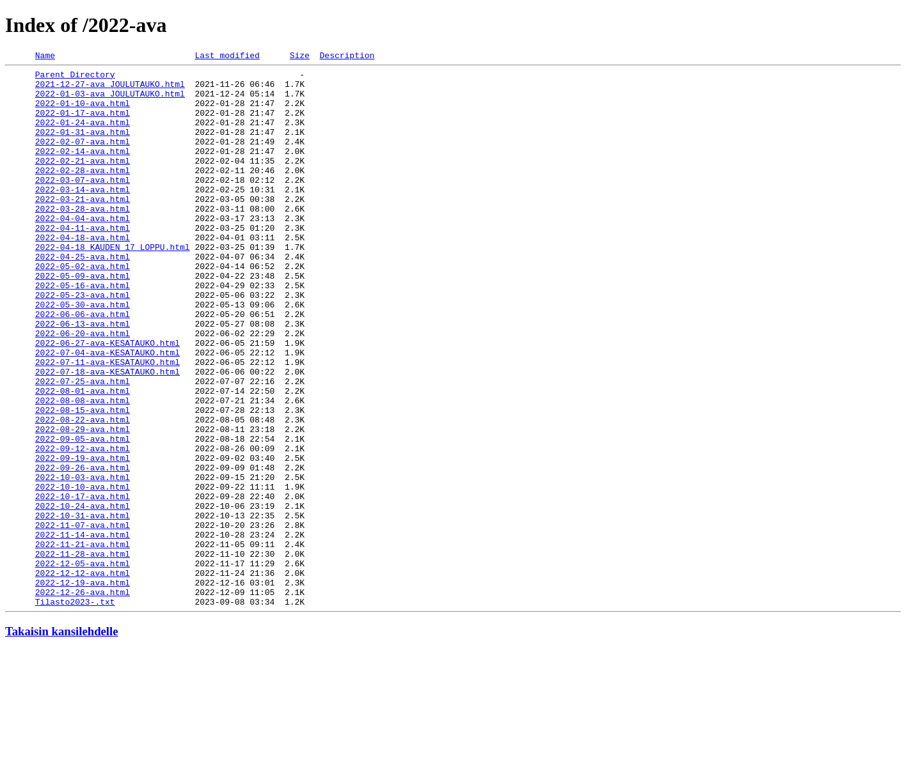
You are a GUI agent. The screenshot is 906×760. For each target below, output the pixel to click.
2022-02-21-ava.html (82, 181)
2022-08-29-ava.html (82, 503)
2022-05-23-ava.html (82, 342)
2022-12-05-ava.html (82, 665)
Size (300, 57)
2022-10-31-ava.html (82, 607)
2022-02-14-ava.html (82, 170)
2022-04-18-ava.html (82, 273)
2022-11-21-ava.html (82, 642)
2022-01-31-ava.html (82, 147)
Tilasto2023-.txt (75, 711)
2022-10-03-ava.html (82, 561)
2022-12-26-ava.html (82, 699)
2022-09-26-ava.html (82, 549)
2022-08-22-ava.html (82, 492)
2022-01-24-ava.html (82, 135)
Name (45, 57)
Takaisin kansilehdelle (61, 740)
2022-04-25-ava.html (82, 296)
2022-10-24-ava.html (82, 595)
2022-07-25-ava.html (82, 446)
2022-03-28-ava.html (82, 239)
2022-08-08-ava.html (82, 469)
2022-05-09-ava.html (82, 319)
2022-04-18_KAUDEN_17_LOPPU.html (112, 285)
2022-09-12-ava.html (82, 526)
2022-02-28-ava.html (82, 193)
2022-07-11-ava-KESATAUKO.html (107, 423)
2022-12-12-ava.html (82, 676)
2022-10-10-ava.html (82, 572)
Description (346, 57)
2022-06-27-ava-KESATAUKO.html (107, 400)
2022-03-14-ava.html (82, 216)
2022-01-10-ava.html (82, 112)
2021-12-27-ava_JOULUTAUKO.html (110, 89)
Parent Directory (75, 78)
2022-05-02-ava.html (82, 308)
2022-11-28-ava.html (82, 653)
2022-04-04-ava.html (82, 250)
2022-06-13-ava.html (82, 377)
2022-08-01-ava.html (82, 457)
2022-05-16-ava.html (82, 331)
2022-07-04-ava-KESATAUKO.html (107, 411)
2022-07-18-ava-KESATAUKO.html (107, 434)
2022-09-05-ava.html (82, 515)
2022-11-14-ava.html (82, 630)
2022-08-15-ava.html (82, 480)
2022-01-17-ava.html (82, 124)
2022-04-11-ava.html (82, 262)
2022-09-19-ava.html (82, 538)
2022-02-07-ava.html (82, 158)
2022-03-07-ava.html (82, 204)
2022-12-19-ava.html (82, 688)
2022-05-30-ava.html (82, 354)
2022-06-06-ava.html (82, 365)
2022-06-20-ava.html (82, 388)
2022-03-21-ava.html (82, 227)
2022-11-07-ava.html (82, 618)
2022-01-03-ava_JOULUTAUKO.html (110, 101)
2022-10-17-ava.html (82, 584)
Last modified (227, 57)
